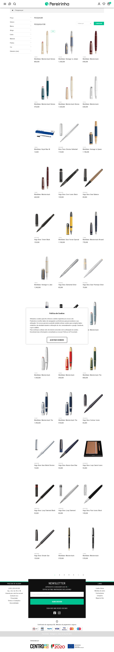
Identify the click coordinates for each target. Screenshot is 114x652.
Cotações (100, 595)
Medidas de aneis (100, 591)
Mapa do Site (100, 598)
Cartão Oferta (100, 588)
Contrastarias (100, 593)
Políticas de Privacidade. (70, 332)
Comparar (99, 23)
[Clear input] (82, 594)
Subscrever (57, 602)
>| (83, 575)
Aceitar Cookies (57, 340)
